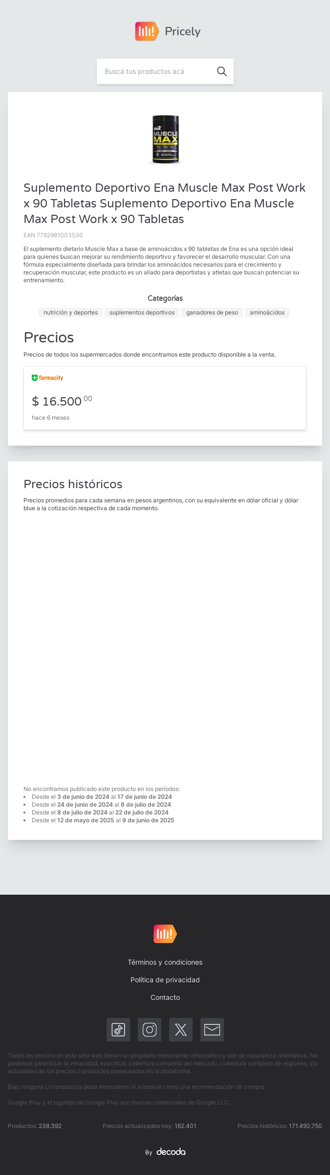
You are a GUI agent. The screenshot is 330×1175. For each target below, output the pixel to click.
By (165, 1152)
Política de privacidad (165, 979)
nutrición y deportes (71, 312)
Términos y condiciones (165, 962)
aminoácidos (267, 312)
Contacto (165, 997)
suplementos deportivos (142, 312)
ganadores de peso (212, 312)
